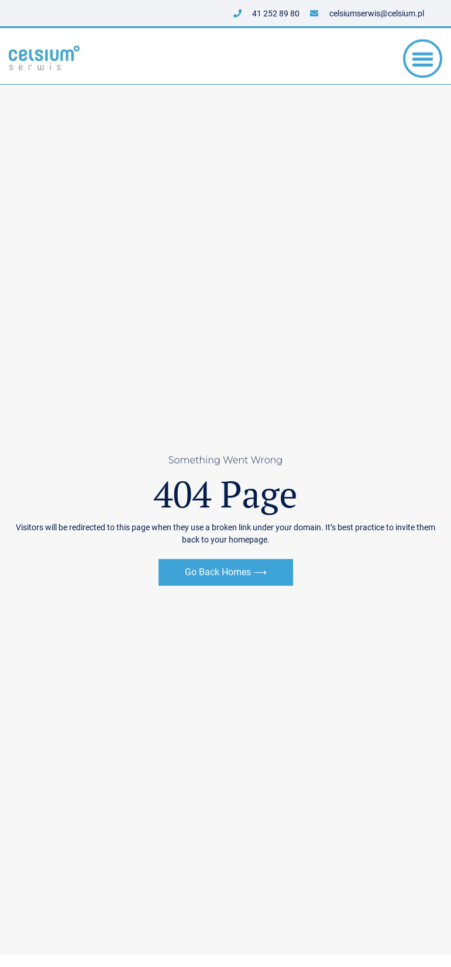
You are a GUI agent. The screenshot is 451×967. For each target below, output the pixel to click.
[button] (422, 60)
